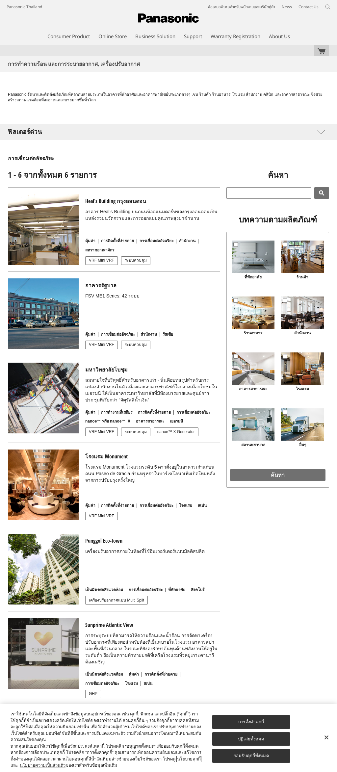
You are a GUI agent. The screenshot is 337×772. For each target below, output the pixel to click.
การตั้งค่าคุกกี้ (251, 721)
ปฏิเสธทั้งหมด (251, 738)
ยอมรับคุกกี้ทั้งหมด (251, 755)
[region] (168, 738)
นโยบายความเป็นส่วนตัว (42, 765)
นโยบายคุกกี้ (189, 759)
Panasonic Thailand (24, 7)
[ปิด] (326, 737)
